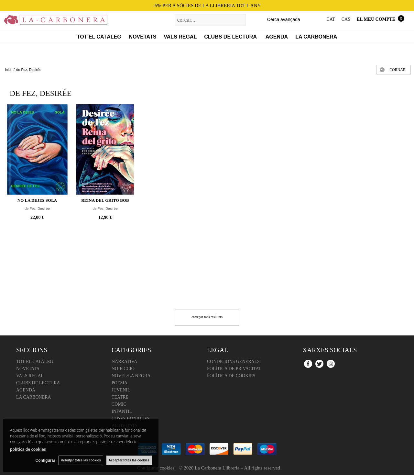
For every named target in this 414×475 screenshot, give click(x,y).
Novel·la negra (131, 375)
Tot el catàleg (99, 37)
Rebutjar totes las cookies (81, 460)
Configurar (45, 460)
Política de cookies (231, 375)
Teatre (120, 397)
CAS (346, 19)
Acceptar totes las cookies (129, 460)
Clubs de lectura (231, 37)
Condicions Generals (233, 361)
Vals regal (180, 37)
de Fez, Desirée (37, 208)
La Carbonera (316, 37)
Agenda (277, 37)
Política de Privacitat (234, 368)
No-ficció (123, 368)
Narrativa (124, 361)
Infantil (122, 411)
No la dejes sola (37, 200)
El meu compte (376, 19)
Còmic (119, 404)
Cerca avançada (283, 19)
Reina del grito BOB (105, 200)
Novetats (143, 37)
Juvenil (121, 390)
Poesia (119, 382)
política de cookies (28, 449)
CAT (330, 19)
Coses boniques (131, 418)
